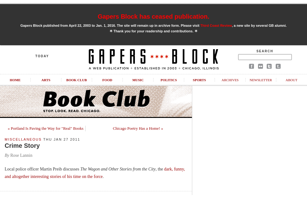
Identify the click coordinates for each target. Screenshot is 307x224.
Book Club (76, 80)
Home (15, 80)
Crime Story (22, 145)
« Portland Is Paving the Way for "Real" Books (45, 128)
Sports (199, 80)
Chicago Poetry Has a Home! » (138, 128)
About (291, 80)
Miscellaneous (23, 139)
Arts (46, 80)
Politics (169, 80)
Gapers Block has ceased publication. (153, 16)
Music (138, 80)
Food (107, 80)
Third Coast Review (216, 25)
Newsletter (261, 80)
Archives (229, 80)
